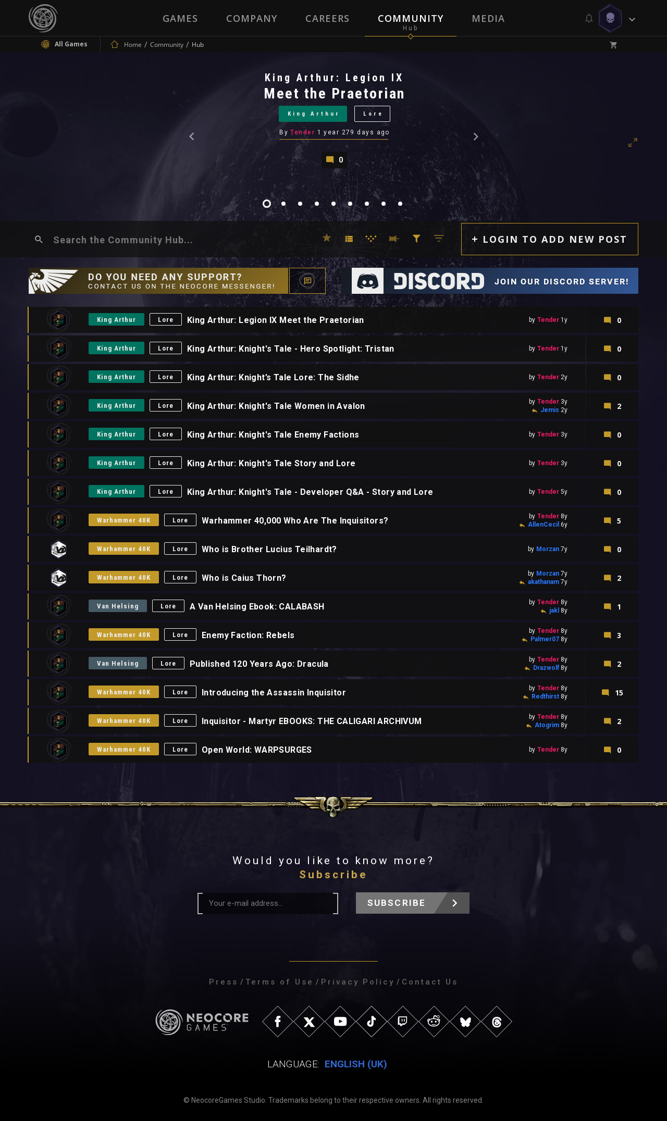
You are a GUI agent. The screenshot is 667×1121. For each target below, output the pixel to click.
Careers (327, 18)
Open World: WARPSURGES (257, 750)
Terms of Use (279, 982)
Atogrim (547, 725)
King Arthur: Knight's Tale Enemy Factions (273, 435)
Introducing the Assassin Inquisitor (274, 692)
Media (488, 18)
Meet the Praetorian (334, 93)
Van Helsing (118, 606)
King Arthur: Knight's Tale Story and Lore (271, 463)
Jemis (549, 410)
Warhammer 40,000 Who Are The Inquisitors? (295, 521)
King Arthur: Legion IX (334, 77)
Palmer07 (544, 639)
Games (180, 18)
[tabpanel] (333, 119)
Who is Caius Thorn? (244, 578)
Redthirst (545, 696)
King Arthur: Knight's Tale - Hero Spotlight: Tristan (290, 349)
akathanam (543, 582)
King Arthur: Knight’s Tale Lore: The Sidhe (273, 377)
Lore (373, 113)
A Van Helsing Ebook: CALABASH (257, 607)
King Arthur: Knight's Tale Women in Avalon (276, 406)
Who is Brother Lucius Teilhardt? (269, 549)
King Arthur (314, 113)
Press (223, 982)
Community (410, 18)
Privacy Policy (357, 982)
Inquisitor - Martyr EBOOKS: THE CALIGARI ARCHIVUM (312, 721)
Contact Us (430, 982)
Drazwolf (546, 667)
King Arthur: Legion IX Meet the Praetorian (275, 320)
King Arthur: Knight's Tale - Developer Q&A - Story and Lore (310, 492)
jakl (554, 610)
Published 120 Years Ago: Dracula (259, 664)
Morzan (547, 549)
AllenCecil (543, 524)
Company (251, 18)
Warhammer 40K (124, 520)
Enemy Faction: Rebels (248, 635)
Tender (302, 132)
